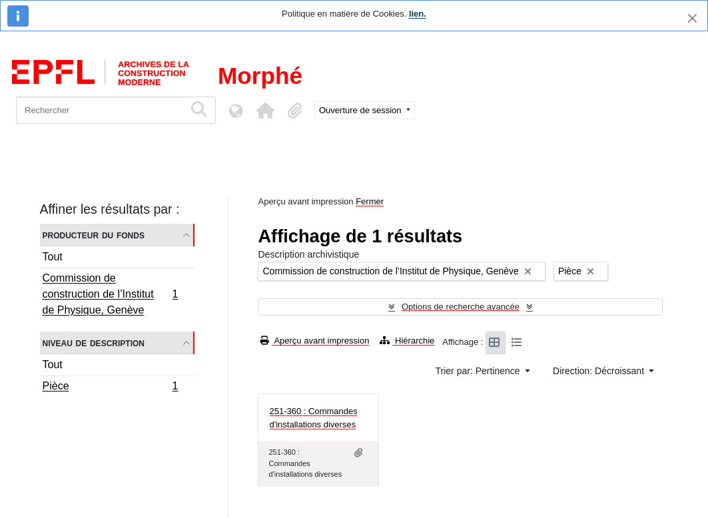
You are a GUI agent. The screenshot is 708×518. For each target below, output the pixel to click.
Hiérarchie (407, 341)
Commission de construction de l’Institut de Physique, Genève (110, 294)
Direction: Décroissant (600, 371)
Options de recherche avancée (461, 307)
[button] (265, 110)
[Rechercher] (100, 110)
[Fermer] (692, 18)
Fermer (370, 201)
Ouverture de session (361, 110)
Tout (53, 256)
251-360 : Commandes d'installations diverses (313, 417)
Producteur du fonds (94, 234)
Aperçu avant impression (314, 341)
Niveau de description (94, 342)
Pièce (110, 387)
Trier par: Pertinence (479, 371)
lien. (417, 14)
